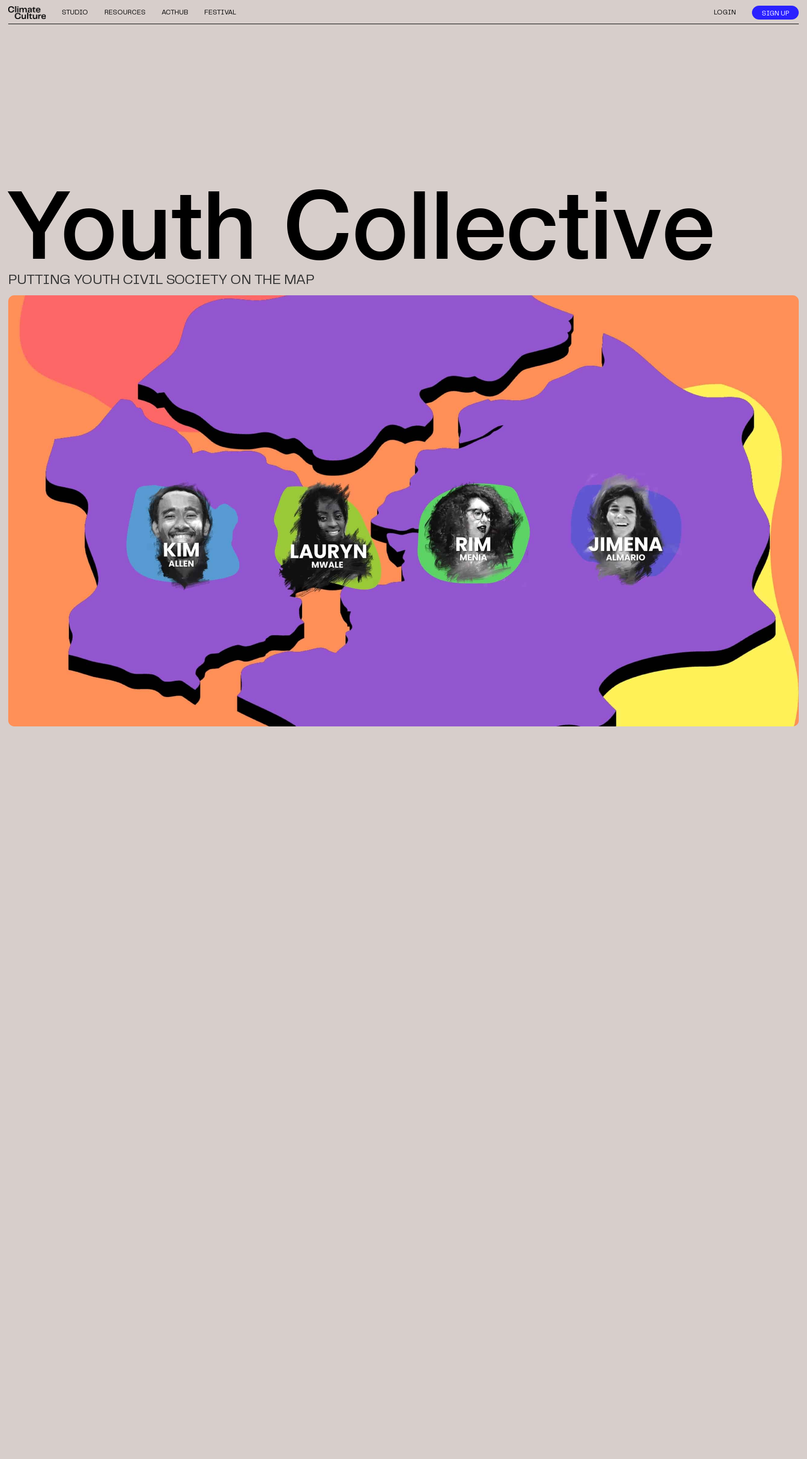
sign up (775, 13)
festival (220, 12)
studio (75, 12)
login (725, 12)
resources (125, 12)
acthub (175, 12)
